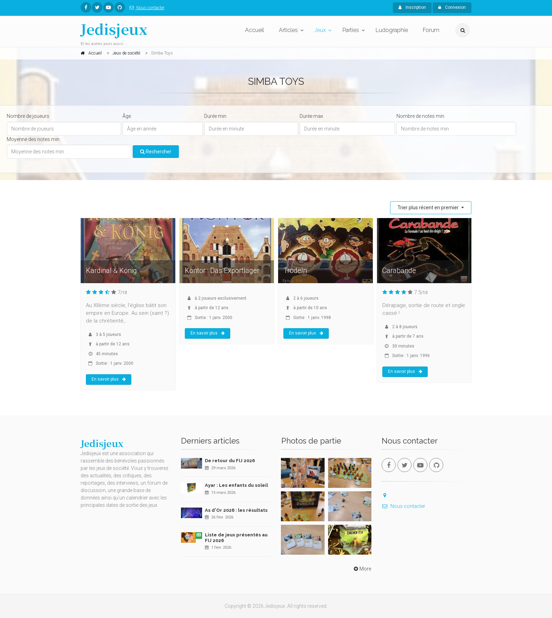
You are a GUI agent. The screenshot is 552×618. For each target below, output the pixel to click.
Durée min (215, 116)
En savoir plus (109, 379)
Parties (351, 30)
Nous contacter (145, 7)
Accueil (254, 30)
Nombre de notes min (420, 116)
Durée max (311, 116)
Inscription (412, 7)
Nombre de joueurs (28, 116)
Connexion (452, 7)
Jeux (320, 30)
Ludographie (392, 30)
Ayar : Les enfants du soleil (236, 485)
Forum (431, 30)
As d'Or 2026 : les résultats (236, 510)
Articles (288, 30)
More (361, 569)
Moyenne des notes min (33, 139)
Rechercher (155, 151)
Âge (127, 116)
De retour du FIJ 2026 (230, 460)
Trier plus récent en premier (428, 207)
